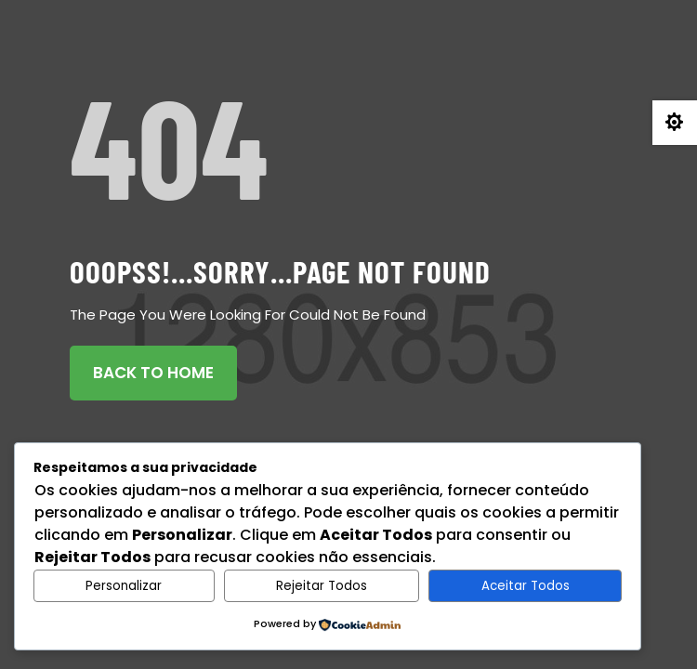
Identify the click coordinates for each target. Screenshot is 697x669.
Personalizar (123, 586)
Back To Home (153, 372)
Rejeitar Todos (321, 586)
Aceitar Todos (525, 586)
